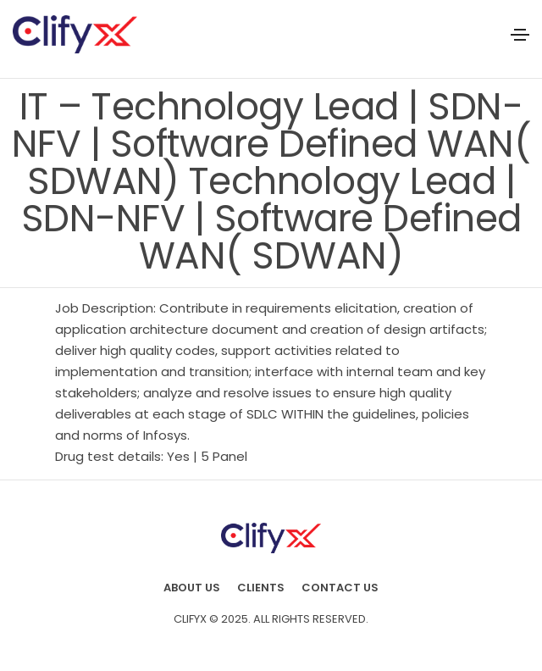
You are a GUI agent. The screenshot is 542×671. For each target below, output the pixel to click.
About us (191, 588)
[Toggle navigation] (520, 35)
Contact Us (340, 588)
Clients (261, 588)
